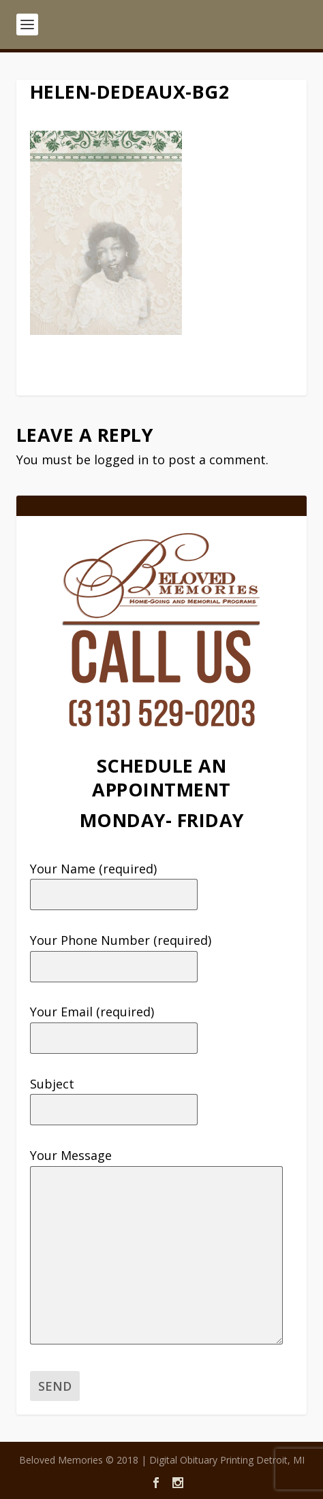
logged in (121, 459)
